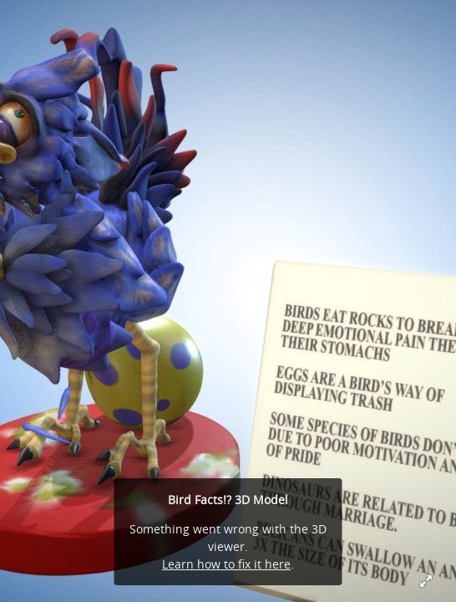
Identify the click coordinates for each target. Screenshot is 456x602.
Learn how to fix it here (226, 564)
